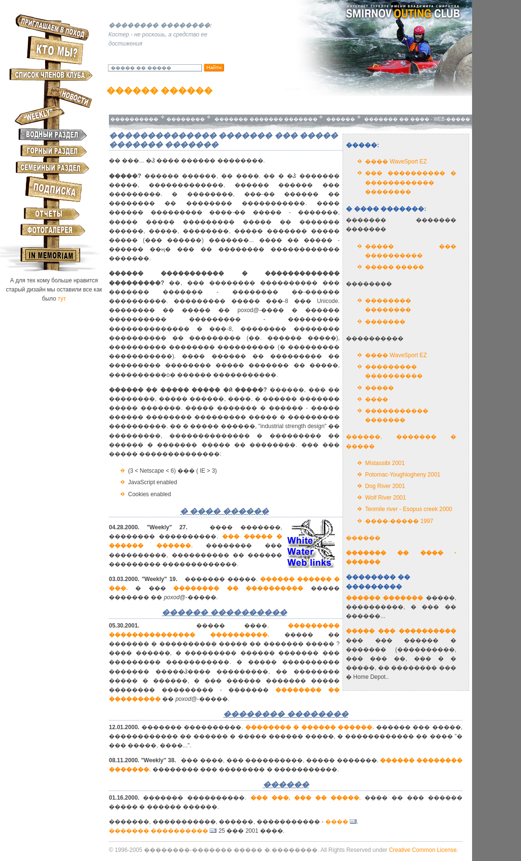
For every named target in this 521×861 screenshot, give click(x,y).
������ (339, 119)
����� (379, 387)
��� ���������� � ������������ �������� (410, 182)
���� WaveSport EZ (396, 161)
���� (376, 399)
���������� (134, 119)
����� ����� (394, 267)
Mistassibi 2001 (385, 463)
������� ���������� (158, 830)
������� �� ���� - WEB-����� (417, 119)
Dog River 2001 (385, 486)
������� (385, 321)
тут (62, 298)
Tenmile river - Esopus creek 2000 (408, 509)
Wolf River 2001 (385, 497)
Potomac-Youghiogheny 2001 (402, 474)
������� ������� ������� (265, 119)
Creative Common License (423, 850)
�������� (185, 119)
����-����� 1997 (399, 521)
